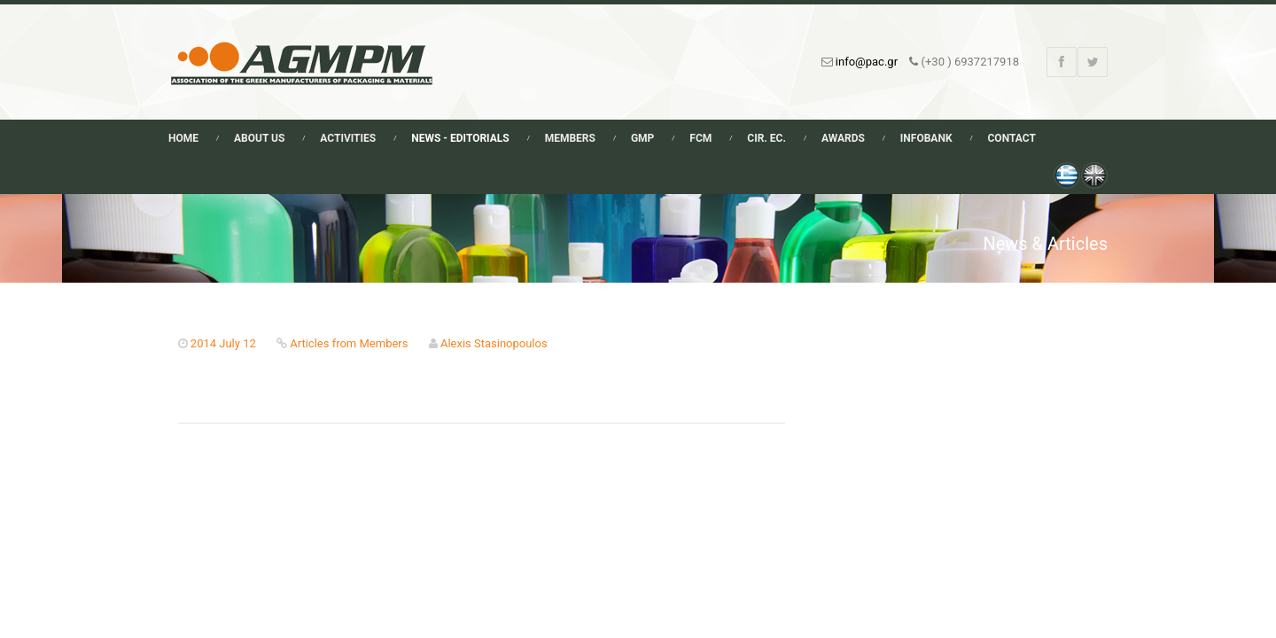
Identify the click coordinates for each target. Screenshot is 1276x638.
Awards (843, 138)
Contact (1012, 138)
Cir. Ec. (766, 138)
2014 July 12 (223, 343)
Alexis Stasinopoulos (494, 343)
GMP (642, 138)
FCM (700, 138)
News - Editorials (460, 138)
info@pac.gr (867, 61)
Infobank (926, 138)
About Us (259, 138)
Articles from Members (349, 343)
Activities (348, 138)
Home (183, 138)
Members (570, 138)
